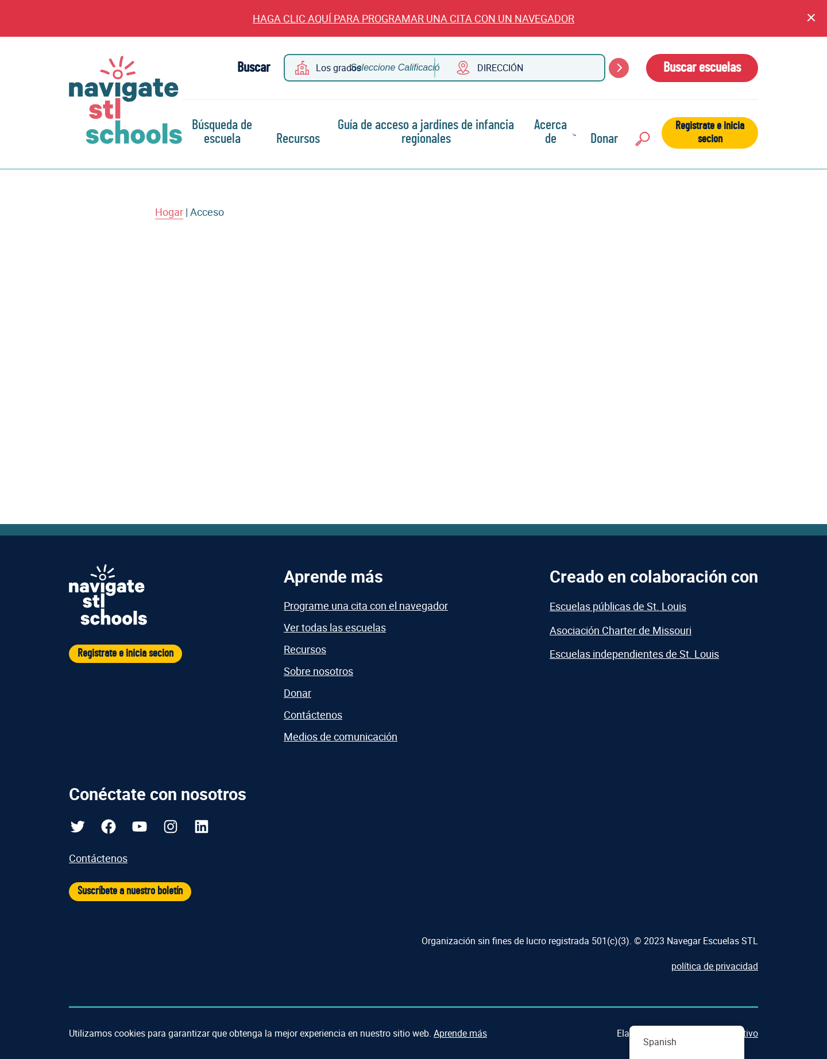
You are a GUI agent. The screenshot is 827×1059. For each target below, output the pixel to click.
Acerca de (550, 132)
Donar (604, 139)
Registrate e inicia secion (709, 133)
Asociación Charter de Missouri (620, 630)
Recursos (298, 139)
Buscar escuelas (702, 68)
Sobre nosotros (318, 671)
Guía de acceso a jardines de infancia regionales (426, 132)
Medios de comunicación (340, 736)
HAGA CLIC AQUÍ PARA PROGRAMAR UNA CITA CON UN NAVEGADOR (413, 18)
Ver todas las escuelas (335, 627)
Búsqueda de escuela (222, 132)
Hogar (169, 212)
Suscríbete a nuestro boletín (130, 891)
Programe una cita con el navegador (366, 605)
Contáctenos (313, 714)
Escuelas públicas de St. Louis (618, 606)
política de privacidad (714, 966)
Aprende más (460, 1033)
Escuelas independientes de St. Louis (634, 654)
